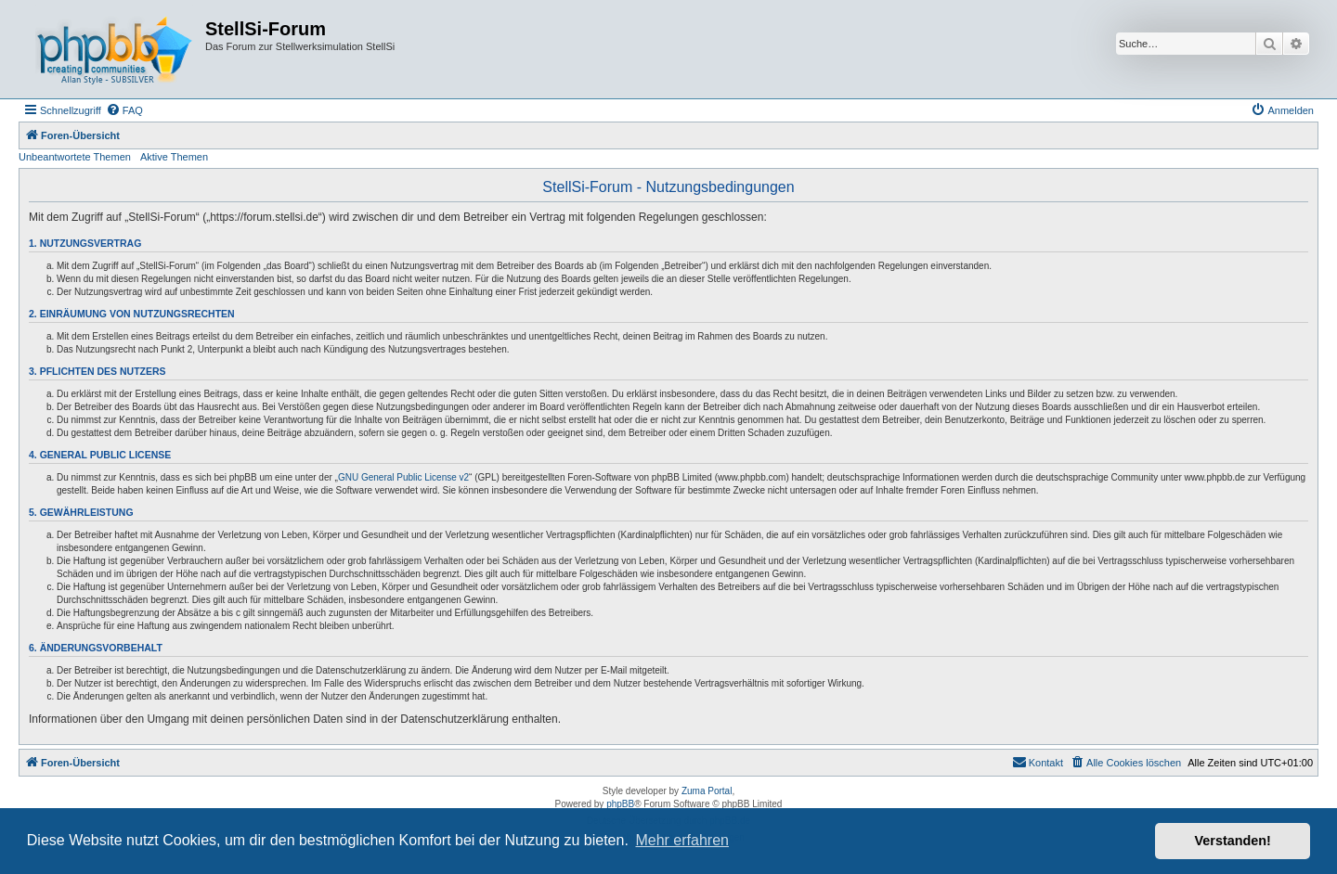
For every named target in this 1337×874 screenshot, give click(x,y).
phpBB (620, 804)
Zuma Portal (706, 791)
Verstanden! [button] (1233, 840)
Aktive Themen (174, 156)
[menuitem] (124, 110)
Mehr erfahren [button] (682, 840)
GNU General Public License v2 (403, 477)
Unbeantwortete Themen (75, 156)
